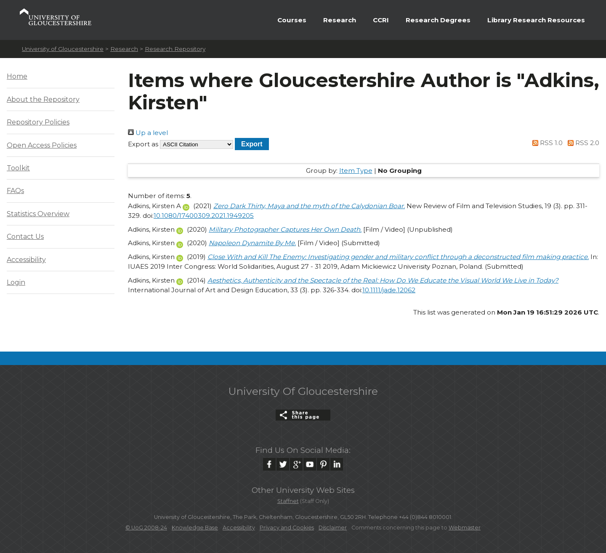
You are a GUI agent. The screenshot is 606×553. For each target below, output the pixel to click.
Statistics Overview (38, 214)
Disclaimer (333, 527)
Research (339, 20)
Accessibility (26, 260)
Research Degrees (438, 20)
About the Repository (43, 99)
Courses (291, 20)
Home (17, 76)
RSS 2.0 (581, 143)
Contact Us (25, 237)
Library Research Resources (536, 20)
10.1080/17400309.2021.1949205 (204, 216)
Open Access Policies (42, 145)
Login (16, 282)
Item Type (355, 171)
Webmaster (465, 527)
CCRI (381, 20)
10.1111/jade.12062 (388, 290)
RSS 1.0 (546, 143)
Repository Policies (38, 122)
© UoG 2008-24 (146, 527)
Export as (143, 144)
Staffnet (288, 501)
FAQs (15, 191)
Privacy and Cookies (287, 527)
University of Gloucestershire (63, 48)
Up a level (148, 133)
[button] (252, 144)
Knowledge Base (195, 527)
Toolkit (18, 168)
